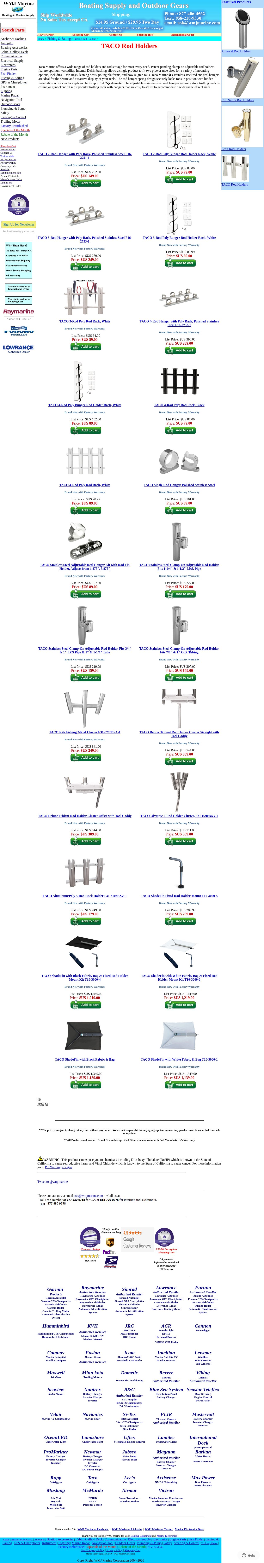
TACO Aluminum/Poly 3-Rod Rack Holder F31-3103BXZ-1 (85, 896)
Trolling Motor (209, 1543)
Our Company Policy (92, 1550)
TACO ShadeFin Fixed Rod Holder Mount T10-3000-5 (179, 896)
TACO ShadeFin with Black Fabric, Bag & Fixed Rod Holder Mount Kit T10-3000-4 (84, 977)
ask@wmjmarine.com (88, 1195)
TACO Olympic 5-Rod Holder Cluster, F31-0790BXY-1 (179, 816)
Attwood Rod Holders (242, 50)
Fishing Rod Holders (85, 38)
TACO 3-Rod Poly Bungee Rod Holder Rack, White (179, 237)
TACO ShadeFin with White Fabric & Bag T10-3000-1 (179, 1059)
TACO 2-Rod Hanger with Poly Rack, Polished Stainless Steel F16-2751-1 (85, 155)
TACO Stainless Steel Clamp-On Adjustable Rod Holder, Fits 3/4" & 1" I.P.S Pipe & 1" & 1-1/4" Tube (84, 650)
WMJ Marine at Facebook (93, 1529)
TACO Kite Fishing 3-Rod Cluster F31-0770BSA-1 (85, 732)
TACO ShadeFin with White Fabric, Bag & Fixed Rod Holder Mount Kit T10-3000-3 (179, 977)
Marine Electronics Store (189, 1529)
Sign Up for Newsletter (18, 224)
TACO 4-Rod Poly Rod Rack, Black (179, 405)
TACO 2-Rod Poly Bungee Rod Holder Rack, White (179, 154)
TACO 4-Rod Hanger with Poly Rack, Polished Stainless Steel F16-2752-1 (179, 323)
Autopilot (39, 1539)
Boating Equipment (140, 1535)
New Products (155, 1547)
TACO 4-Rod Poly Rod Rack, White (84, 485)
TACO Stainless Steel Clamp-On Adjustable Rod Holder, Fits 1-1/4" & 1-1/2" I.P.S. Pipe (179, 566)
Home (41, 38)
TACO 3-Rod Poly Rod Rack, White (84, 321)
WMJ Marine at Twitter (159, 1529)
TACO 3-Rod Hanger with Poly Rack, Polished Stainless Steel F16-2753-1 (85, 239)
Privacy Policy (114, 1550)
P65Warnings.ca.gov (58, 1167)
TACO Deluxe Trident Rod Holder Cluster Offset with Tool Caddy (84, 816)
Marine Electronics (167, 1535)
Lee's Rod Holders (242, 147)
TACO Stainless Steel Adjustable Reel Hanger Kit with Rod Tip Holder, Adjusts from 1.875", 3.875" (85, 566)
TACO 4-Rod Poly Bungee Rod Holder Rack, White (84, 405)
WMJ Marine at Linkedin (127, 1529)
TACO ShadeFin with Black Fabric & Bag (85, 1059)
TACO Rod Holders (235, 183)
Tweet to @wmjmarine (52, 1181)
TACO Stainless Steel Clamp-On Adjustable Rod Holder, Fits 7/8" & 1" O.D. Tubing (179, 650)
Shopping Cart (132, 1550)
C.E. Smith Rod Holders (242, 98)
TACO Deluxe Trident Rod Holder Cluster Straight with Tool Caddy (179, 734)
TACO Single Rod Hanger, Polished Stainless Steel (179, 485)
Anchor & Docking (21, 1539)
